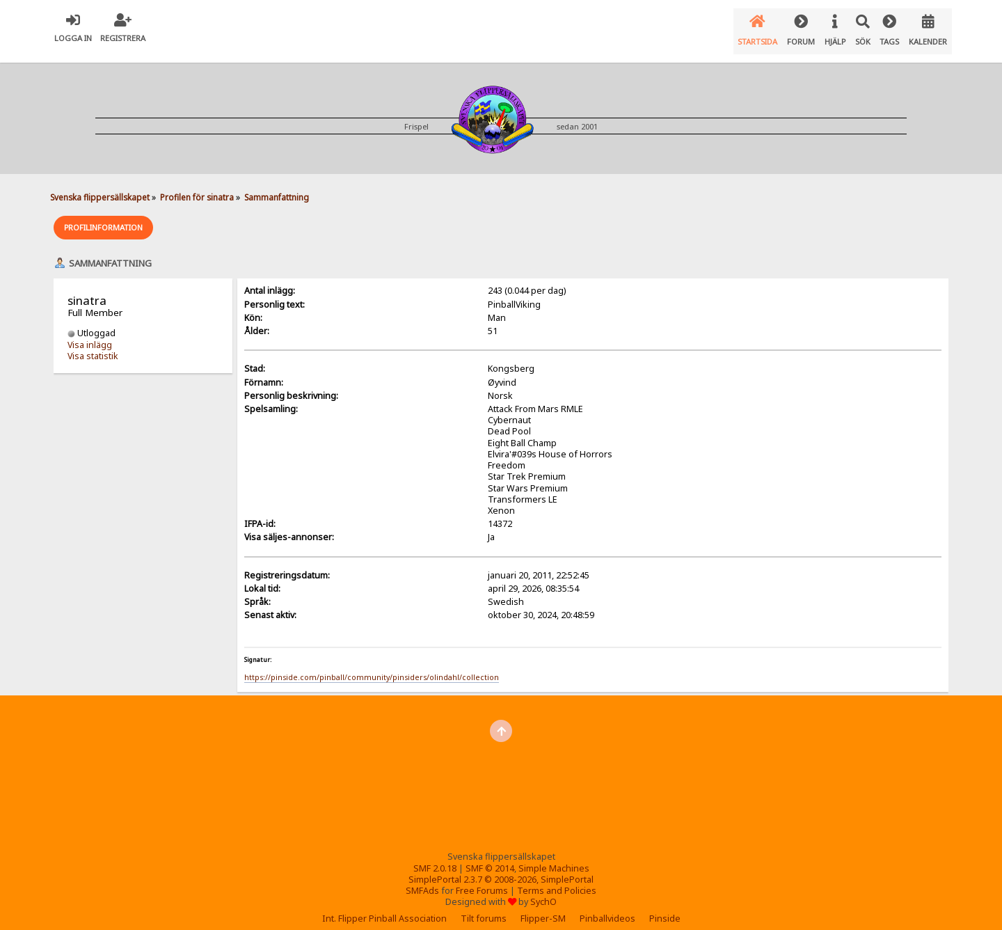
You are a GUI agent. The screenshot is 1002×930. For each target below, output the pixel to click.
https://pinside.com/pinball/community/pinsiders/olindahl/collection (371, 665)
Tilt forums (484, 907)
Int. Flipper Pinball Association (384, 907)
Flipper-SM (543, 907)
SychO (543, 890)
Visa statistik (92, 344)
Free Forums (482, 879)
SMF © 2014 (490, 856)
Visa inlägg (89, 333)
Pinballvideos (607, 907)
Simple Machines (553, 856)
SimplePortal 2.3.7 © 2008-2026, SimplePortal (501, 868)
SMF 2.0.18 (434, 856)
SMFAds (422, 879)
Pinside (665, 907)
